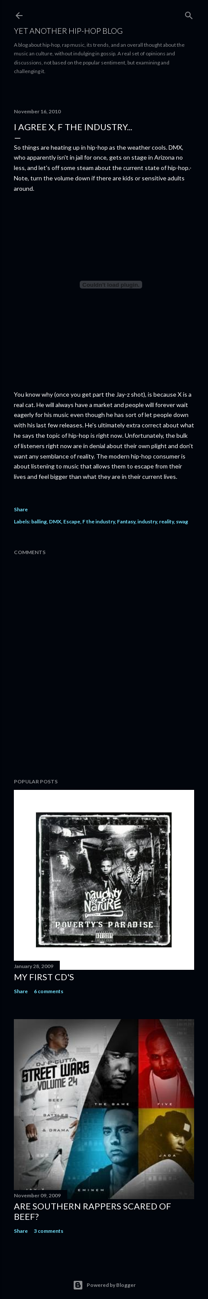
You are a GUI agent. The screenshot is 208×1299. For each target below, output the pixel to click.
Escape (71, 521)
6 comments (48, 991)
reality (166, 521)
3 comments (48, 1231)
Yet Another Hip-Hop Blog (68, 30)
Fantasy (126, 521)
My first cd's (44, 977)
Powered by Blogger (104, 1285)
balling (39, 521)
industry (147, 521)
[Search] (189, 13)
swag (182, 521)
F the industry (98, 521)
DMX (55, 521)
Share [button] (21, 509)
